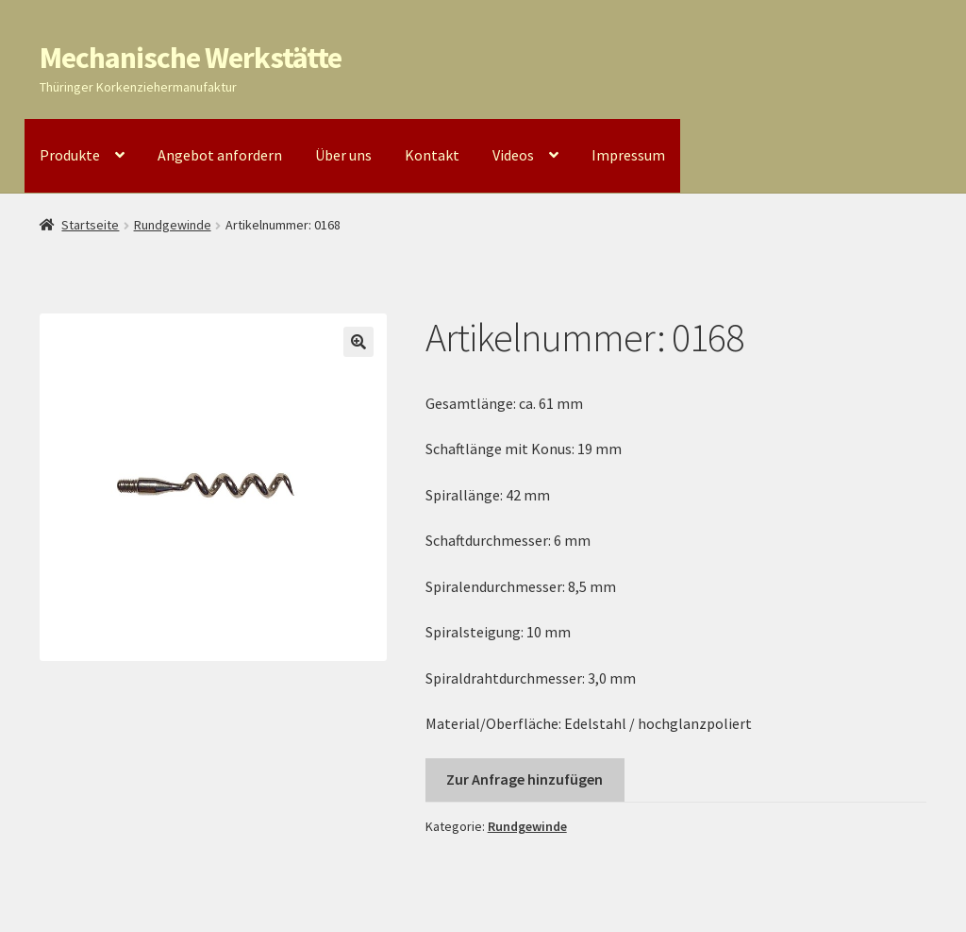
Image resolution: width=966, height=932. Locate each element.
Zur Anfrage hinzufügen (524, 779)
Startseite (90, 224)
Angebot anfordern (220, 154)
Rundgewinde (172, 224)
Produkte (70, 154)
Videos (513, 154)
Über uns (343, 154)
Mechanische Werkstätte (190, 57)
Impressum (628, 154)
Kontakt (432, 154)
